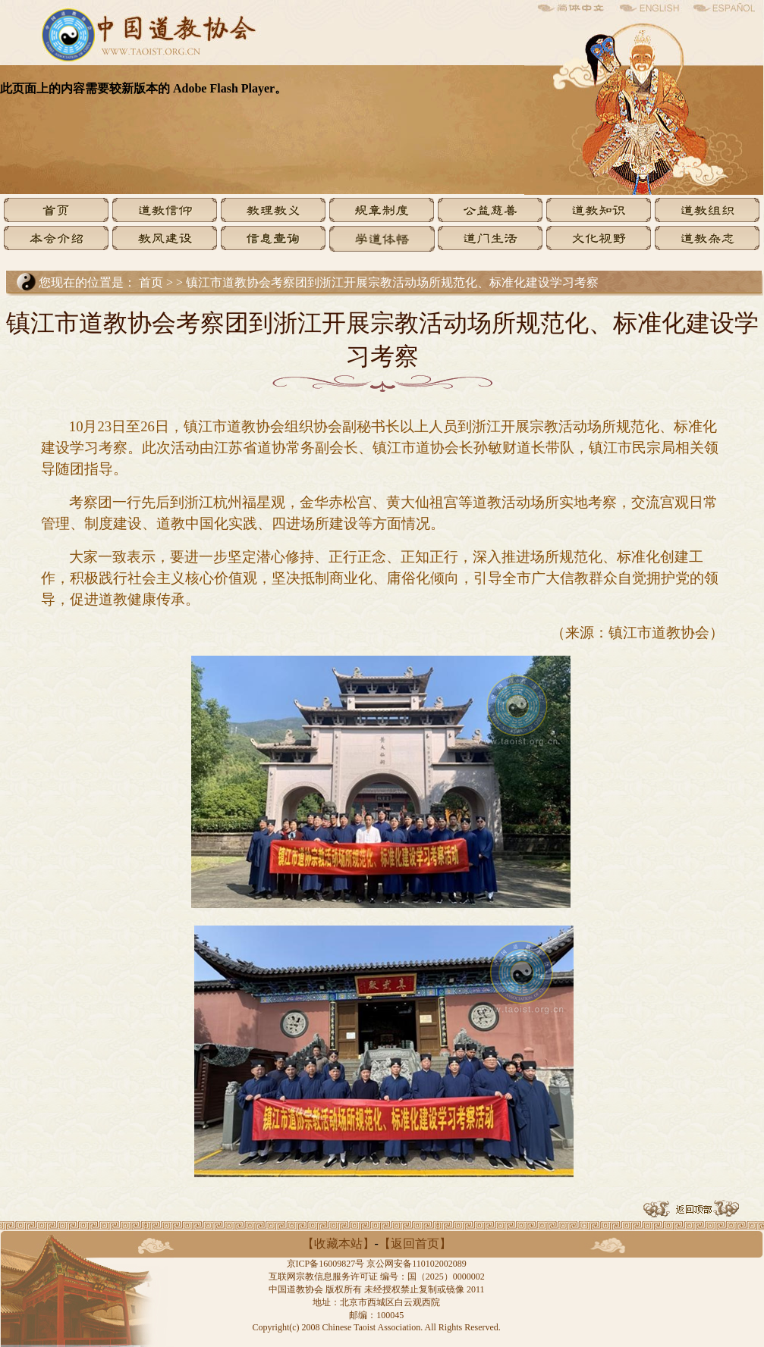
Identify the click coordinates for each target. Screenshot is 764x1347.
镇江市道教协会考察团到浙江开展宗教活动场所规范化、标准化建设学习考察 (392, 282)
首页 (151, 282)
